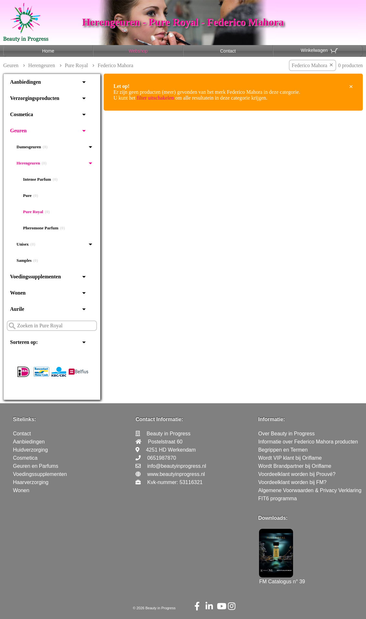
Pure (30, 196)
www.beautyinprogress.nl (176, 474)
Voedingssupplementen (35, 276)
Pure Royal (76, 65)
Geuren (10, 65)
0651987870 (161, 458)
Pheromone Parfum (44, 228)
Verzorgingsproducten (34, 98)
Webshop (138, 51)
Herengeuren (41, 65)
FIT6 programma (277, 498)
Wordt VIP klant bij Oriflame (290, 458)
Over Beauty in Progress (286, 433)
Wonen (18, 293)
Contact (228, 51)
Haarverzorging (30, 482)
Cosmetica (21, 114)
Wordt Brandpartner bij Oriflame (294, 466)
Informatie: (271, 419)
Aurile (17, 309)
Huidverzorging (30, 450)
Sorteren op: (24, 342)
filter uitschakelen (155, 98)
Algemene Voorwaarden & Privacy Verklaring (309, 490)
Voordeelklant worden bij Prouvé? (296, 474)
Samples (27, 260)
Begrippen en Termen (283, 450)
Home (48, 51)
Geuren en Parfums (35, 466)
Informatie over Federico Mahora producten (308, 441)
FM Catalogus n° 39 (282, 578)
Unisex (26, 244)
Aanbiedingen (25, 82)
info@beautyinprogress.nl (176, 466)
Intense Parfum (40, 179)
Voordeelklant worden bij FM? (292, 482)
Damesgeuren (32, 147)
